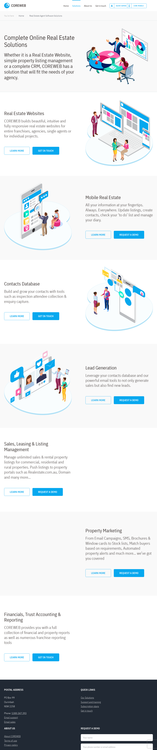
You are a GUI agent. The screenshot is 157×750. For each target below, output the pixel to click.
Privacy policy (11, 705)
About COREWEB (12, 696)
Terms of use (10, 700)
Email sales (9, 681)
